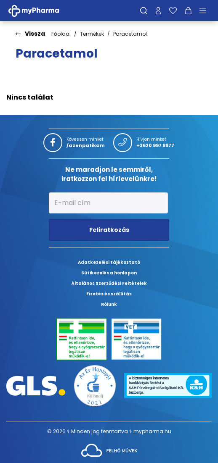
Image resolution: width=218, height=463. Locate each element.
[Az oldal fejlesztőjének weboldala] (109, 449)
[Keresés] (143, 10)
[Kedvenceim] (173, 10)
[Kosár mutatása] (188, 10)
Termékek (92, 33)
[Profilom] (158, 10)
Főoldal (61, 33)
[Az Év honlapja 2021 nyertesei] (95, 385)
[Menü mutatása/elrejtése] (206, 10)
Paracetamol (130, 33)
